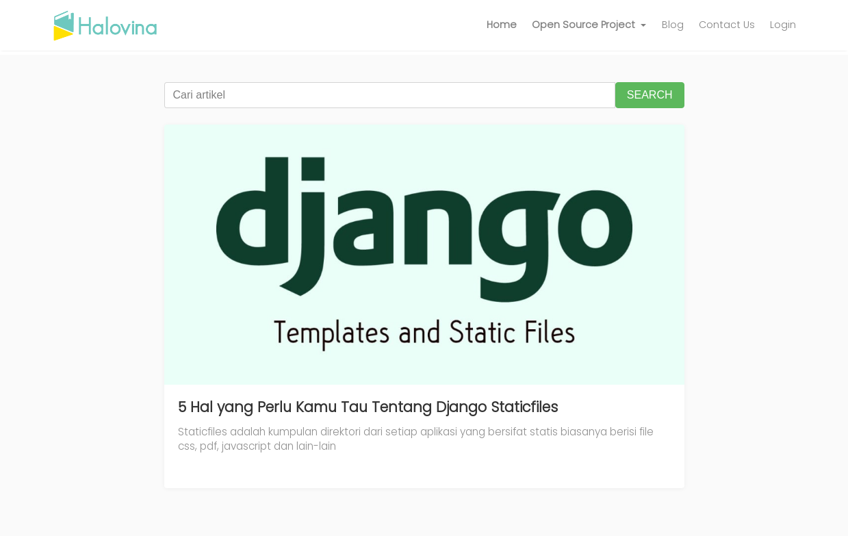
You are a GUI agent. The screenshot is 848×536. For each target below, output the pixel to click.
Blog (673, 24)
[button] (589, 25)
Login (783, 24)
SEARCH (650, 95)
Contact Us (727, 24)
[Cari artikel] (389, 95)
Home (502, 24)
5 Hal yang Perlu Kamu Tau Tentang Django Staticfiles (368, 407)
